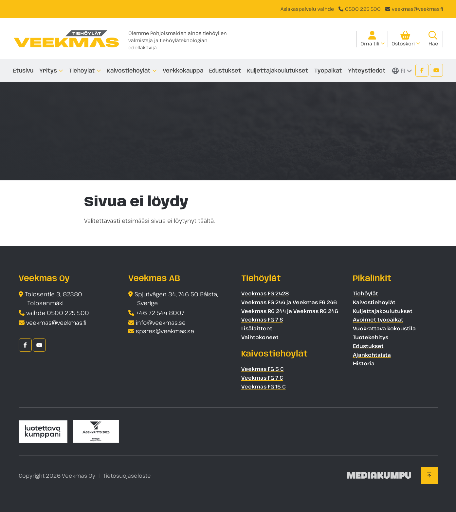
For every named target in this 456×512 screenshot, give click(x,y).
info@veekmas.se (161, 322)
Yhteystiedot (367, 71)
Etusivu (23, 71)
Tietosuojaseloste (127, 475)
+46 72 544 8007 (160, 313)
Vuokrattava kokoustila (384, 328)
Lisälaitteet (256, 328)
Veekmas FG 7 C (262, 377)
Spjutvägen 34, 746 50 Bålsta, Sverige (176, 298)
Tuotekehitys (370, 337)
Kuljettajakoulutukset (277, 71)
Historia (363, 363)
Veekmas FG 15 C (263, 386)
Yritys (48, 71)
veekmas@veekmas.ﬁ (417, 9)
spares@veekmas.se (165, 331)
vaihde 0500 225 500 (57, 313)
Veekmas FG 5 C (262, 368)
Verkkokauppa (183, 71)
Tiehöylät (82, 71)
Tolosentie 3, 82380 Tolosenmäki (53, 298)
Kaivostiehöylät (129, 71)
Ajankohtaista (372, 354)
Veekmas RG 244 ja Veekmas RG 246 (289, 311)
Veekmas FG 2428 (265, 293)
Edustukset (225, 71)
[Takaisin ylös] (429, 475)
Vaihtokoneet (260, 337)
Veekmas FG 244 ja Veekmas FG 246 (289, 302)
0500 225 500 (363, 9)
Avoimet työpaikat (378, 319)
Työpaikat (328, 71)
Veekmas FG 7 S (262, 319)
